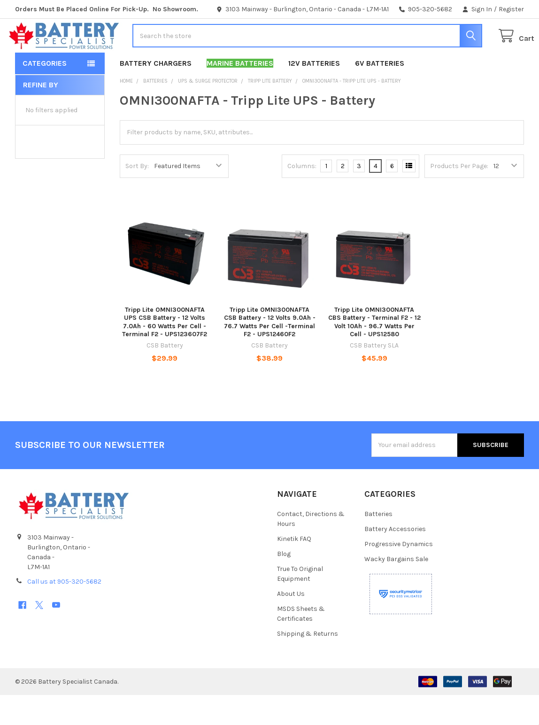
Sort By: (137, 196)
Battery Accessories (395, 559)
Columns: (301, 196)
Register (511, 9)
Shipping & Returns (307, 664)
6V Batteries (379, 93)
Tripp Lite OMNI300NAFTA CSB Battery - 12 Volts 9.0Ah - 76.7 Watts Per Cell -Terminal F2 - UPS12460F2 (270, 352)
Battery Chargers (156, 93)
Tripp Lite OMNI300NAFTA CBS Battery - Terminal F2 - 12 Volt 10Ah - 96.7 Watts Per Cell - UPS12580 (374, 352)
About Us (291, 624)
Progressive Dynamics (398, 574)
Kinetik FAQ (294, 569)
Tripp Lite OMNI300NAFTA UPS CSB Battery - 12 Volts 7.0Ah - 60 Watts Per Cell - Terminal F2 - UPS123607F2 (164, 352)
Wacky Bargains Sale (396, 589)
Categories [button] (45, 93)
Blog (284, 584)
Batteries (378, 544)
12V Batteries (314, 93)
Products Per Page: (459, 196)
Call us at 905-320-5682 (64, 612)
